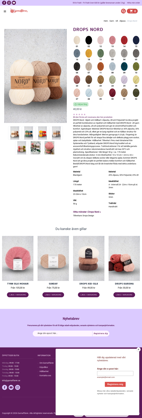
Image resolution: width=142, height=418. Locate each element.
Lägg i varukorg (18, 295)
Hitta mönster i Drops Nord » (87, 212)
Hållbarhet (44, 371)
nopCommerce (70, 413)
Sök (76, 363)
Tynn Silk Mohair (18, 283)
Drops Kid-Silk (88, 283)
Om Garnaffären (47, 363)
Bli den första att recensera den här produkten (92, 117)
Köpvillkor (44, 367)
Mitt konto (115, 363)
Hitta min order (133, 3)
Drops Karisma (124, 283)
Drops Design (88, 215)
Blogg (77, 367)
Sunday (53, 283)
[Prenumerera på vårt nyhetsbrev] (71, 333)
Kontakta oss (45, 375)
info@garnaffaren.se (11, 380)
